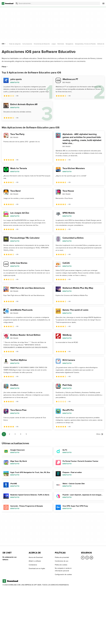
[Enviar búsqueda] (17, 3)
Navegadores (69, 44)
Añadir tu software (35, 561)
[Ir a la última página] (99, 434)
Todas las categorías (15, 44)
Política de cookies (61, 565)
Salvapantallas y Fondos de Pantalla (85, 44)
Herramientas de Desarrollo (42, 44)
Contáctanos (33, 565)
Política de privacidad (62, 557)
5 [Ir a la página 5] (26, 434)
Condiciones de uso (61, 561)
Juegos (53, 44)
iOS (4, 44)
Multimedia (60, 44)
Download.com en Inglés (37, 568)
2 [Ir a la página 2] (9, 434)
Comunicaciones (27, 44)
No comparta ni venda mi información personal (63, 569)
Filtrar (5, 67)
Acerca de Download (36, 557)
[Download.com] (7, 3)
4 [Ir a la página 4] (20, 434)
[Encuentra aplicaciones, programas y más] (57, 3)
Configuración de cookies (63, 574)
